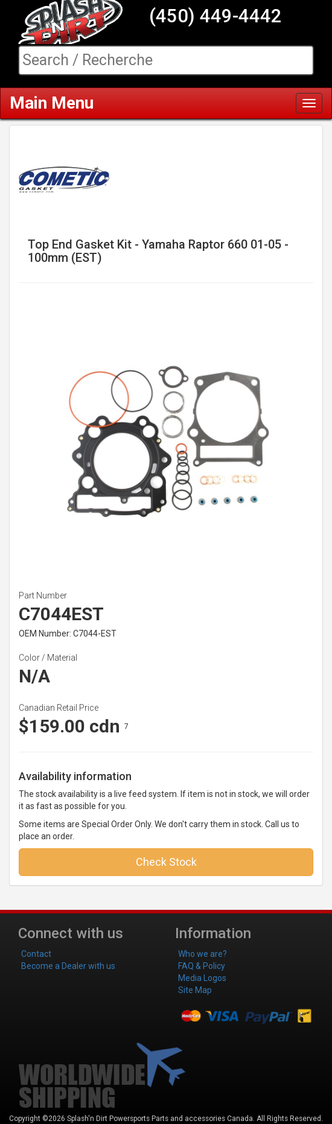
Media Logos (202, 978)
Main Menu (52, 103)
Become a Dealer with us (68, 966)
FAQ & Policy (201, 966)
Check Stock (166, 862)
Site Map (195, 990)
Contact (36, 954)
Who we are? (202, 954)
